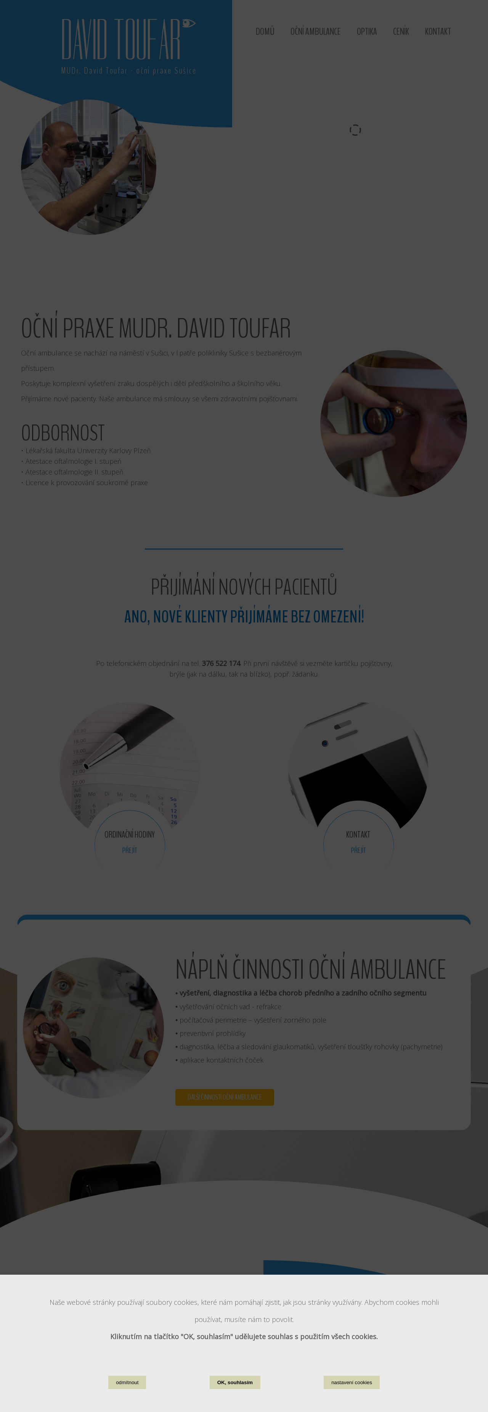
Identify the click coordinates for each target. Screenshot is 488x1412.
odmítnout (127, 1382)
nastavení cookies (351, 1382)
